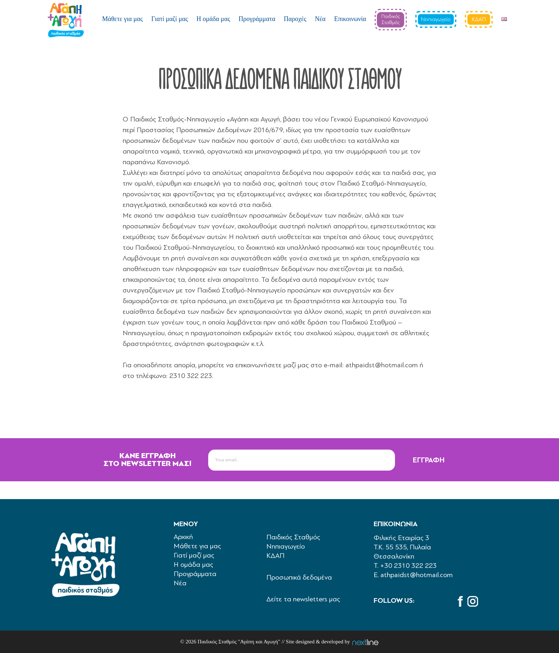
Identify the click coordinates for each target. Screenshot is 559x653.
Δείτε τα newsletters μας (303, 599)
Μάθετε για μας (122, 18)
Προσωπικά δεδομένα (299, 577)
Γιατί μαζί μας (169, 18)
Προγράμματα (257, 18)
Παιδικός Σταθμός (293, 537)
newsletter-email (229, 449)
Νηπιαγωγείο (285, 546)
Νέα (320, 18)
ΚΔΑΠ (275, 555)
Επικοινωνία (350, 18)
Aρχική (183, 537)
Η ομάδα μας (213, 18)
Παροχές (295, 18)
